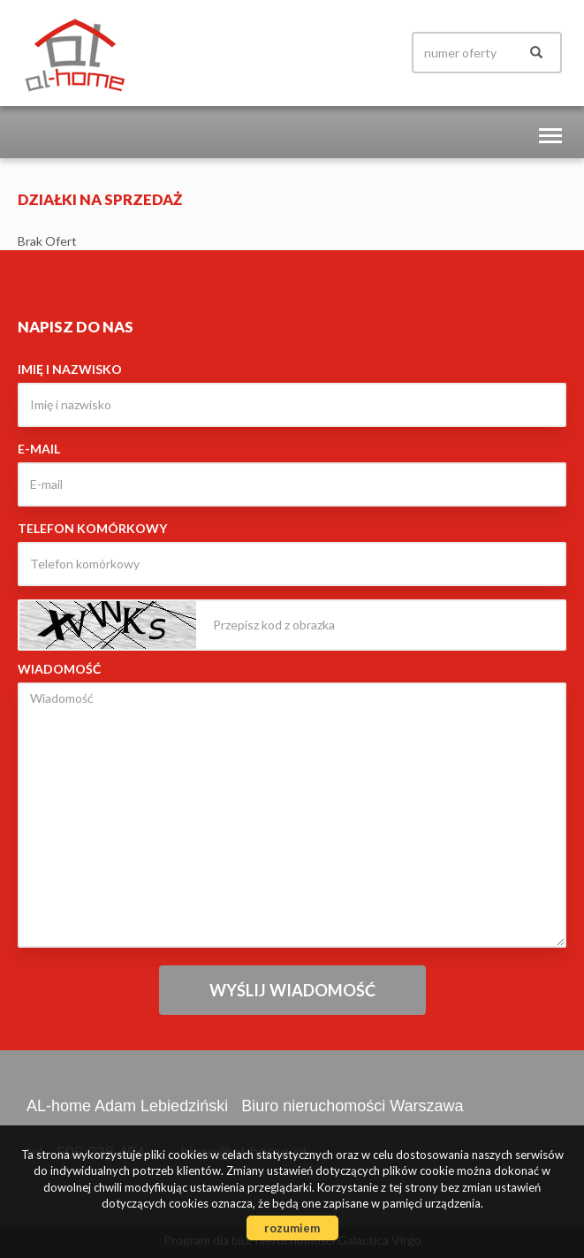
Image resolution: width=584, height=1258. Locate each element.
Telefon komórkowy (92, 528)
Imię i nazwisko (70, 369)
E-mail (39, 448)
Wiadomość (59, 668)
